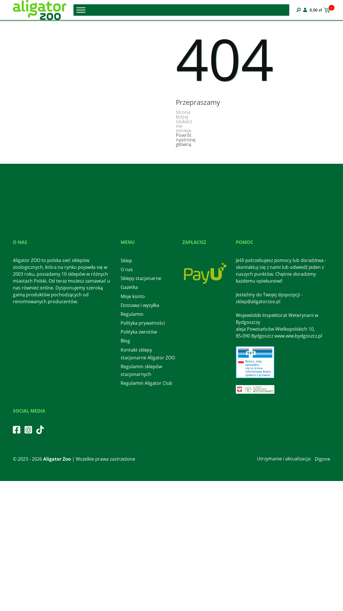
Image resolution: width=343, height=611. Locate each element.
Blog (125, 341)
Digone (322, 459)
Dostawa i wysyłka (140, 305)
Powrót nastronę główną (186, 139)
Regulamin (132, 314)
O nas (127, 269)
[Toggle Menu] (80, 10)
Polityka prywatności (143, 323)
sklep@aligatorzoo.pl (258, 301)
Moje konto (133, 296)
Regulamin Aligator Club (146, 383)
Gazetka (129, 287)
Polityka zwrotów (139, 332)
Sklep (126, 260)
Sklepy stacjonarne (141, 278)
